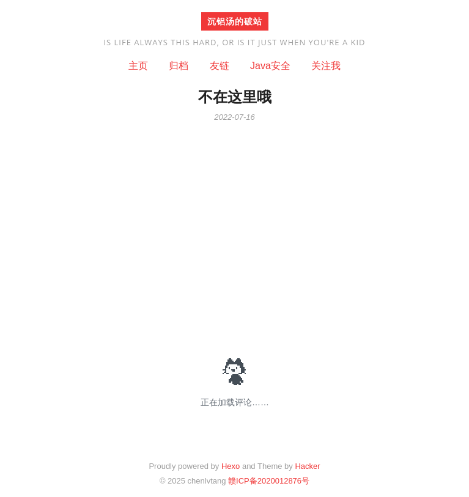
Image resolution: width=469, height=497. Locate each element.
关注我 (326, 66)
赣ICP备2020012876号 (268, 480)
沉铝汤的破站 (234, 21)
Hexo (230, 466)
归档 (178, 66)
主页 (138, 66)
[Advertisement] (234, 231)
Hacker (307, 466)
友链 (219, 66)
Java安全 (270, 66)
